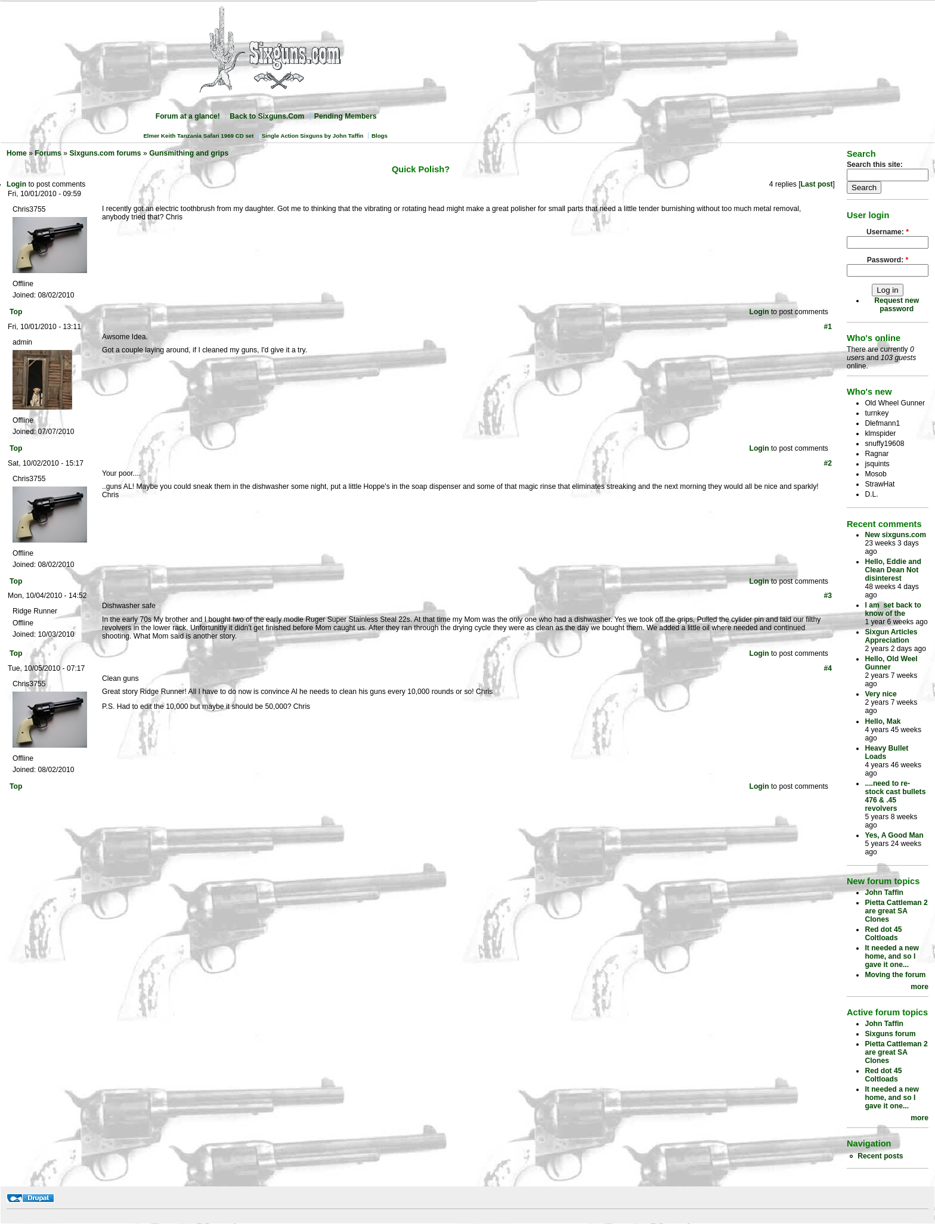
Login (16, 184)
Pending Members (345, 116)
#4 (827, 668)
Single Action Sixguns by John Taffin (313, 135)
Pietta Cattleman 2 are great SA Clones (896, 911)
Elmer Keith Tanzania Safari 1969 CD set (198, 135)
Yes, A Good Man (894, 835)
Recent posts (880, 1156)
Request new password (896, 304)
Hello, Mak (882, 721)
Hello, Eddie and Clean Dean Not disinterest (893, 569)
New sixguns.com (895, 535)
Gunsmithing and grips (188, 153)
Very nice (880, 694)
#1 (827, 327)
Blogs (379, 135)
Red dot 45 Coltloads (883, 933)
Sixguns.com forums (105, 153)
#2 (827, 463)
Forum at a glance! (188, 116)
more (919, 987)
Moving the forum (895, 975)
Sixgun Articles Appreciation (891, 636)
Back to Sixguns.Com (267, 116)
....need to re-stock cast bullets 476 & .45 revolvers (895, 796)
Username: (887, 232)
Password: (888, 260)
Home (17, 153)
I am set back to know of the (893, 609)
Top (16, 312)
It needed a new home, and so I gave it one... (892, 956)
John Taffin (884, 892)
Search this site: (875, 164)
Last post (817, 184)
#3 (827, 595)
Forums (48, 153)
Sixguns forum (890, 1034)
